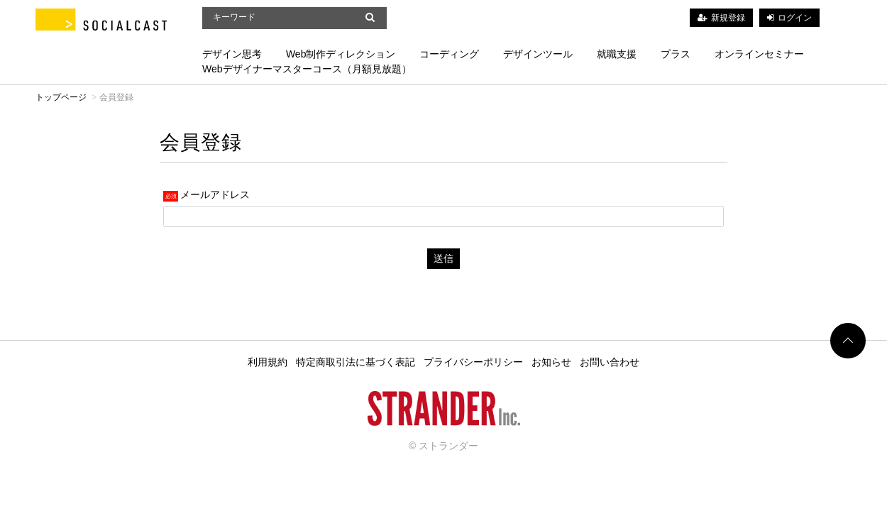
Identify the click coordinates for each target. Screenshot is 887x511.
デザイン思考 (232, 54)
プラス (675, 54)
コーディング (449, 54)
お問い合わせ (609, 362)
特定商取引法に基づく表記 (355, 362)
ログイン (795, 18)
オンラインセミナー (759, 54)
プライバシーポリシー (473, 362)
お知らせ (551, 362)
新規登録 (728, 18)
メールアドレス (215, 193)
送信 (443, 258)
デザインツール (538, 54)
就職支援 (617, 54)
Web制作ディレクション (341, 54)
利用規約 (267, 362)
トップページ (61, 97)
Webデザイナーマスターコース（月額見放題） (307, 69)
